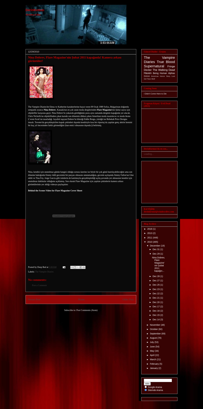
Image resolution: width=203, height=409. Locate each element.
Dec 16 (156, 311)
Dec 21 (156, 298)
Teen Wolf (151, 79)
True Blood (166, 62)
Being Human (160, 73)
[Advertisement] (65, 248)
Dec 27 (156, 280)
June (152, 346)
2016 (150, 229)
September (155, 333)
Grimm (147, 76)
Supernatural (154, 66)
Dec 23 (156, 289)
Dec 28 (156, 276)
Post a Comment (39, 285)
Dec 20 (156, 302)
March (153, 359)
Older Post (128, 299)
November (155, 325)
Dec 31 (156, 249)
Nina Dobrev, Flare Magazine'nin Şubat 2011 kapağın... (158, 264)
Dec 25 (156, 285)
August (153, 338)
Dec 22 (156, 293)
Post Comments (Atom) (87, 310)
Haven (148, 73)
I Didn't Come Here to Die (155, 94)
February (154, 364)
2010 (150, 242)
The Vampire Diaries (44, 272)
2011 (150, 237)
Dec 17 (156, 306)
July (152, 342)
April (152, 355)
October (154, 329)
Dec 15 (156, 315)
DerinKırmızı (35, 10)
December (155, 245)
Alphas (171, 73)
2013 (150, 233)
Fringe (171, 66)
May (152, 351)
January (154, 368)
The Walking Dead (164, 69)
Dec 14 (156, 319)
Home (81, 299)
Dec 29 (156, 253)
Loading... (149, 154)
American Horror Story (160, 76)
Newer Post (34, 299)
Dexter (148, 69)
